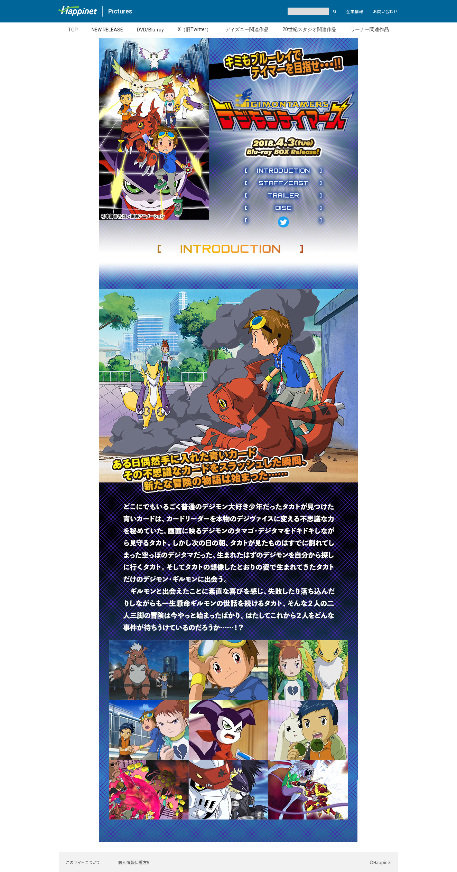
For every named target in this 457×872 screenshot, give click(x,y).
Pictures (120, 11)
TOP (73, 29)
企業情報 (354, 11)
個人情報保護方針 (134, 862)
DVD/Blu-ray (150, 29)
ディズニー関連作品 (247, 29)
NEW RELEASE (107, 29)
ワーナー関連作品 (369, 29)
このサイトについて (83, 862)
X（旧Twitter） (194, 29)
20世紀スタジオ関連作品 (309, 29)
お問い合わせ (385, 11)
